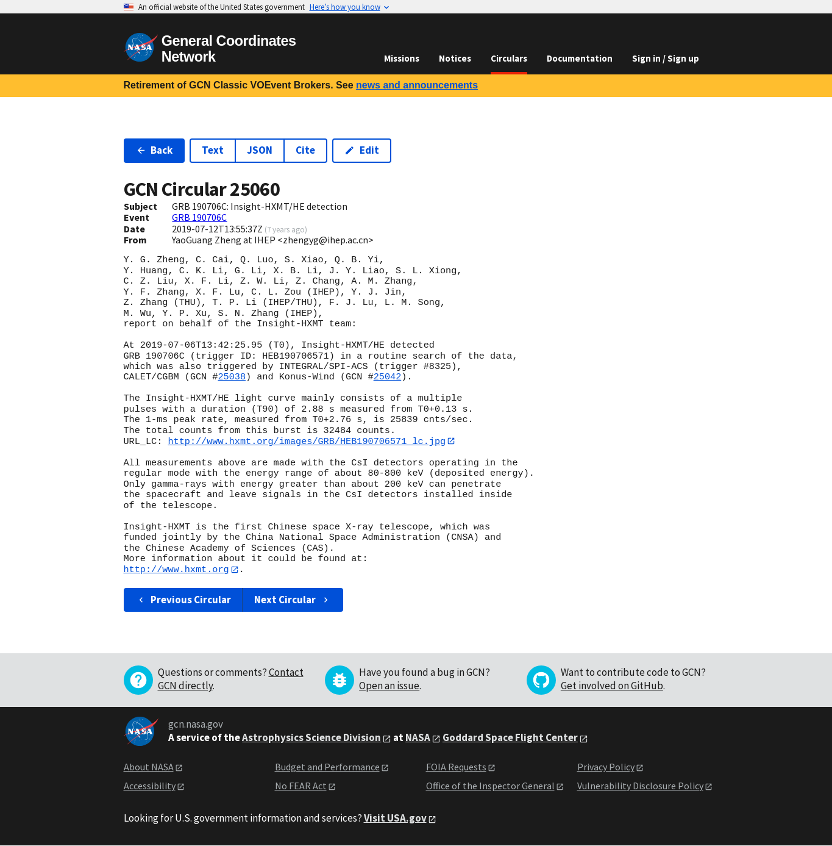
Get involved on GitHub (612, 686)
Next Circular (292, 600)
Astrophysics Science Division (311, 738)
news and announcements (417, 85)
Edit (361, 150)
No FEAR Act (301, 786)
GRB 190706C (199, 217)
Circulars (509, 58)
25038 (232, 377)
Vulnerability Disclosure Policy (640, 786)
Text (213, 150)
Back (154, 150)
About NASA (149, 767)
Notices (455, 58)
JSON (259, 150)
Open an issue (389, 686)
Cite (305, 150)
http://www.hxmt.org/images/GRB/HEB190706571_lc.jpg (307, 441)
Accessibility (150, 786)
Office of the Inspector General (490, 786)
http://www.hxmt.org (176, 570)
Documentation (580, 58)
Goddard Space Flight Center (510, 738)
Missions (401, 58)
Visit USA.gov (395, 818)
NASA (417, 738)
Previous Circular (184, 600)
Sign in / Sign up (665, 58)
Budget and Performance (327, 767)
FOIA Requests (456, 767)
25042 (388, 377)
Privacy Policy (606, 767)
